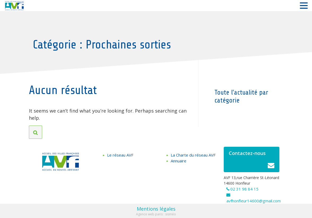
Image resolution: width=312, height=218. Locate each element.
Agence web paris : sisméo (156, 214)
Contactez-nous (251, 161)
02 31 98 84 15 (244, 189)
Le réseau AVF (120, 155)
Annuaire (178, 160)
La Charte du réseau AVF (193, 155)
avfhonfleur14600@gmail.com (253, 200)
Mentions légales (156, 209)
